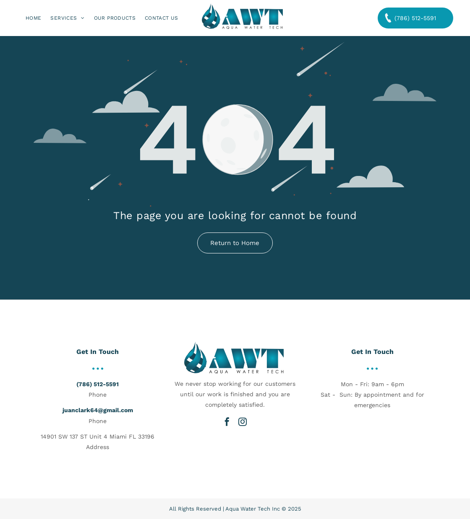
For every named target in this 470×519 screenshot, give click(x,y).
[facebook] (227, 422)
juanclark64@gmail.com (98, 410)
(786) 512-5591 (97, 384)
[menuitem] (33, 18)
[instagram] (242, 422)
